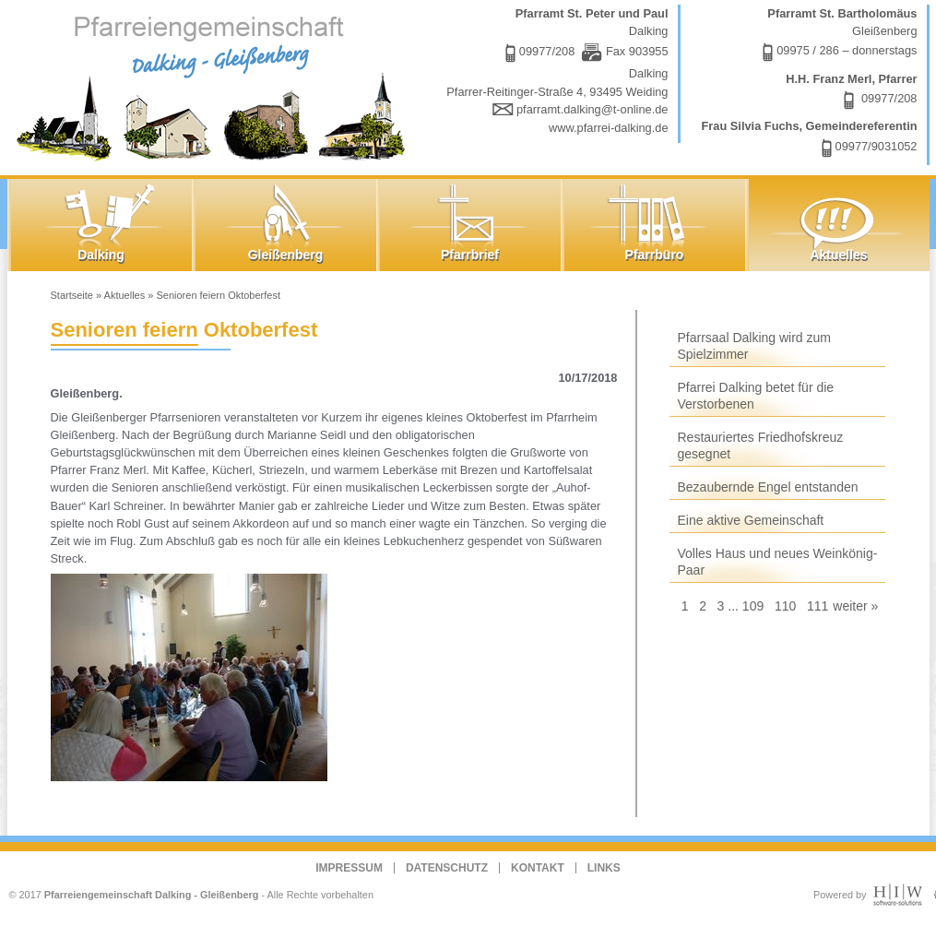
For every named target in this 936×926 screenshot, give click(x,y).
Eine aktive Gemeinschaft (751, 520)
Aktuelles (125, 295)
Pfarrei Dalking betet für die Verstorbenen (756, 395)
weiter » (855, 606)
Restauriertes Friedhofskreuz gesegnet (761, 445)
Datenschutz (447, 867)
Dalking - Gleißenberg (214, 85)
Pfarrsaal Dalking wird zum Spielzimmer (755, 346)
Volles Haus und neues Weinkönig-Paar (778, 561)
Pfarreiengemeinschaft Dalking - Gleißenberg (151, 894)
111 (817, 606)
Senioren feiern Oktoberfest (218, 295)
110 (785, 606)
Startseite (72, 295)
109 (753, 606)
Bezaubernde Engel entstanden (768, 487)
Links (604, 867)
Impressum (349, 867)
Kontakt (537, 867)
